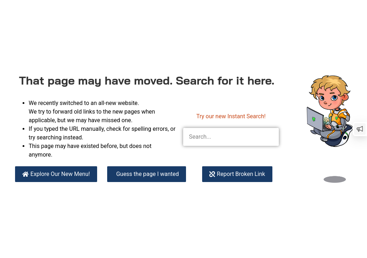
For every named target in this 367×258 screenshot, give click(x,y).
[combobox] (222, 137)
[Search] (270, 137)
